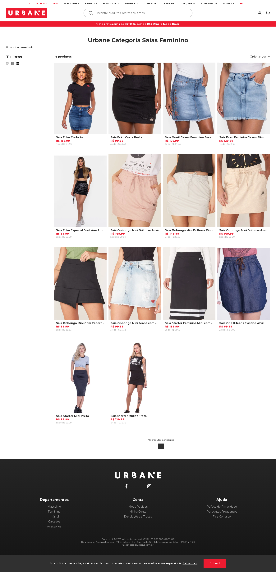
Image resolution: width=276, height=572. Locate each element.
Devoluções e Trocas (138, 516)
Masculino (111, 3)
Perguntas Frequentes (222, 511)
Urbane (10, 47)
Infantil (169, 3)
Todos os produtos (43, 3)
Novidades (71, 3)
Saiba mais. (190, 563)
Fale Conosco (222, 516)
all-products (25, 47)
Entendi (215, 563)
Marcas (228, 3)
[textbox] (140, 13)
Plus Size (150, 3)
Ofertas (91, 3)
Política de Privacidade (222, 506)
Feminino (131, 3)
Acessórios (209, 3)
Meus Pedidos (138, 506)
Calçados (188, 3)
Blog (243, 3)
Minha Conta (137, 511)
